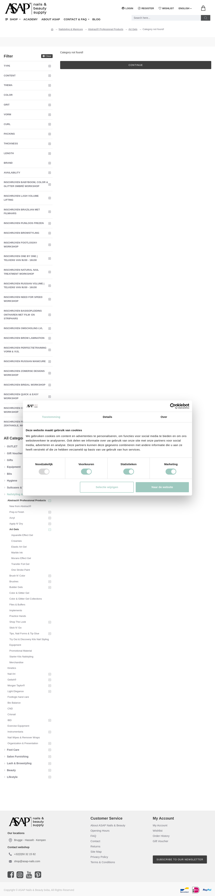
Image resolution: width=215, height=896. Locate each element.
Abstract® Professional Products (105, 29)
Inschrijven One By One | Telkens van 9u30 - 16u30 (21, 258)
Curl (7, 124)
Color (8, 94)
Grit (7, 104)
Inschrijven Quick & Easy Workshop (21, 396)
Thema (8, 85)
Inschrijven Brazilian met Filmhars (22, 211)
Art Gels (133, 29)
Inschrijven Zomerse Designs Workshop (24, 373)
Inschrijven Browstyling (21, 232)
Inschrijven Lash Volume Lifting (21, 197)
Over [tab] (164, 416)
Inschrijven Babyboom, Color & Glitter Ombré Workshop (26, 184)
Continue (136, 65)
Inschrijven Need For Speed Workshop (23, 299)
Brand (8, 162)
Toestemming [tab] (51, 416)
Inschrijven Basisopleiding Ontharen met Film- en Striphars (23, 314)
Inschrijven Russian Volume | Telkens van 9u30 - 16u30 (24, 285)
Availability (12, 172)
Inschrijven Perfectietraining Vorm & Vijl (25, 349)
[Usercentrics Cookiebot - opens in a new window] (172, 406)
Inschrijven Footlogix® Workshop (20, 244)
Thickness (11, 143)
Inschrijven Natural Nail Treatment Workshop (21, 271)
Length (9, 153)
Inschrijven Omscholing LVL (23, 328)
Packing (9, 133)
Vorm (7, 114)
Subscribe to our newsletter (180, 859)
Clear (48, 56)
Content (10, 75)
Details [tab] (107, 416)
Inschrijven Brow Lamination (24, 338)
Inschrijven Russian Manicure (25, 361)
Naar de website (162, 487)
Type (7, 65)
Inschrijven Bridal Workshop (24, 384)
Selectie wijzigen (107, 487)
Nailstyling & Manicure (71, 29)
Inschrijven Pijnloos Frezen (24, 223)
